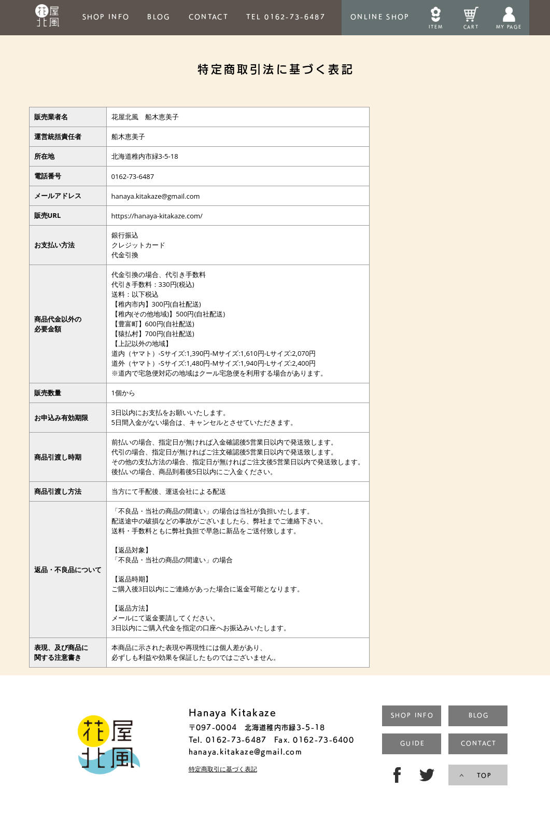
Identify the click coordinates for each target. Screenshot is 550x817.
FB (395, 775)
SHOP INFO (106, 16)
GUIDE (412, 743)
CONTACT (209, 16)
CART (470, 27)
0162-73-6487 (235, 739)
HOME (47, 17)
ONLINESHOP (379, 16)
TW (428, 775)
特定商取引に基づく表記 (223, 769)
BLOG (159, 16)
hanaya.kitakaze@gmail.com (246, 751)
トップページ (109, 746)
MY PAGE (508, 27)
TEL (286, 16)
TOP (484, 775)
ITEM (436, 27)
